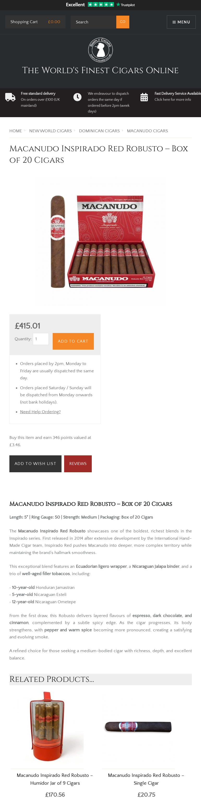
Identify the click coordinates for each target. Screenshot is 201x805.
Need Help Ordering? (40, 412)
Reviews (78, 463)
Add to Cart (73, 341)
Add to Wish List (36, 463)
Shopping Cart (24, 22)
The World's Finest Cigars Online (100, 71)
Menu (184, 22)
